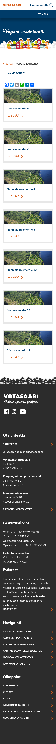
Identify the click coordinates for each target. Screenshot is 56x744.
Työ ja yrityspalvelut (17, 632)
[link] (14, 73)
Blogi (6, 699)
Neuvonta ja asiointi (16, 718)
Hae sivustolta (39, 5)
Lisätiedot (10, 609)
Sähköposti (10, 444)
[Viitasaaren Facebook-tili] (6, 411)
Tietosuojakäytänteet (17, 509)
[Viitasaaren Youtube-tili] (22, 411)
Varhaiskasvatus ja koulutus (22, 651)
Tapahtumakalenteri (16, 705)
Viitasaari (8, 63)
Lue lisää (28, 116)
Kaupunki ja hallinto (16, 664)
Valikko (45, 14)
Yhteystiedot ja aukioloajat (21, 712)
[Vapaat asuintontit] (12, 5)
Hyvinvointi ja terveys (18, 657)
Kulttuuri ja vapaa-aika (18, 645)
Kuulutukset (11, 686)
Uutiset (8, 692)
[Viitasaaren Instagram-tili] (14, 411)
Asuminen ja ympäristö (18, 638)
